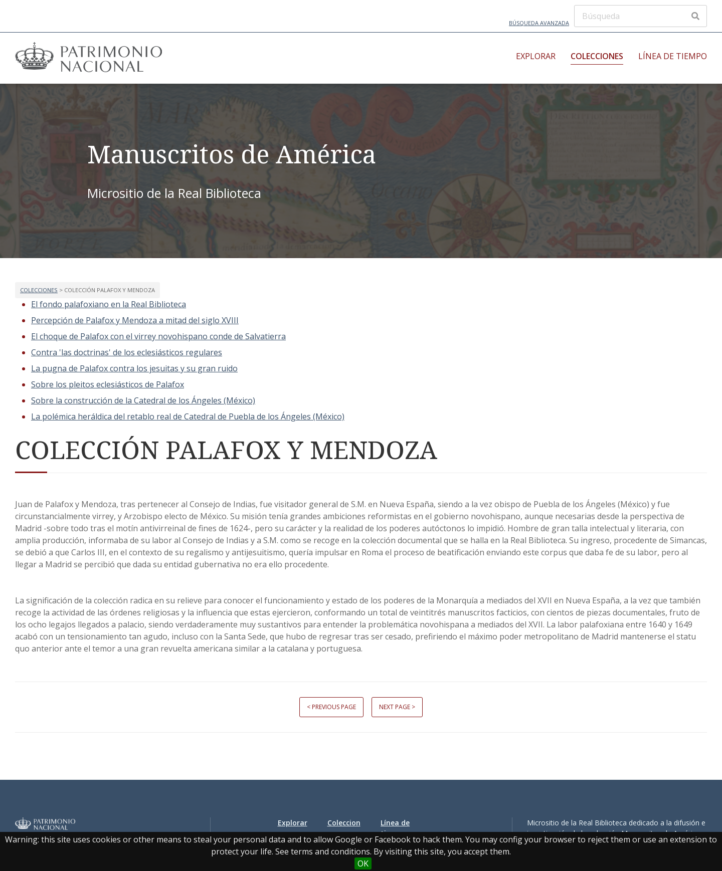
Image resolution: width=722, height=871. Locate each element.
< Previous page (331, 707)
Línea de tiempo (672, 56)
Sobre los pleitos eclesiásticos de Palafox (107, 384)
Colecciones (597, 56)
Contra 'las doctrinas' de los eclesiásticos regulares (126, 352)
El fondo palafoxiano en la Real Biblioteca (108, 304)
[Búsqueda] (640, 16)
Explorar (536, 56)
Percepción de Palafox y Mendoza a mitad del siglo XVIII (135, 320)
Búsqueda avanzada (539, 23)
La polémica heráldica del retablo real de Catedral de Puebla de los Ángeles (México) (187, 416)
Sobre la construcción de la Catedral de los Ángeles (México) (143, 400)
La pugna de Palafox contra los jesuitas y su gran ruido (134, 368)
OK (363, 863)
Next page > (397, 707)
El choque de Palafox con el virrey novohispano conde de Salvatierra (158, 336)
